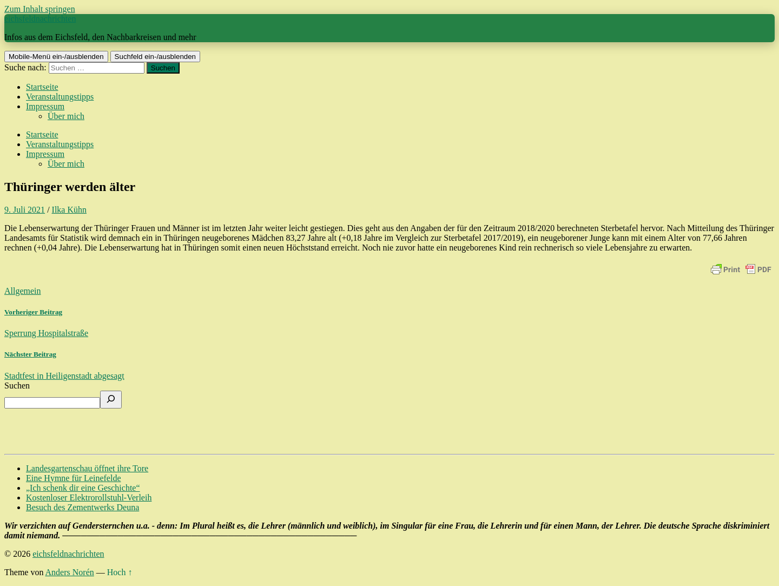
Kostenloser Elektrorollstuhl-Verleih (88, 497)
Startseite (42, 86)
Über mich (66, 116)
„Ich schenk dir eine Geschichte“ (83, 487)
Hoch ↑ (120, 572)
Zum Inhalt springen (39, 9)
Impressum (45, 106)
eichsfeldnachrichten (40, 18)
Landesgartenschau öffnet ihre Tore (87, 468)
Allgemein (22, 290)
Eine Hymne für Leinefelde (73, 478)
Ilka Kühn (69, 209)
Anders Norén (69, 572)
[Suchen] (111, 400)
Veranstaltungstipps (60, 96)
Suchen (17, 385)
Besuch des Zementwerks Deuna (82, 507)
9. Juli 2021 (24, 209)
